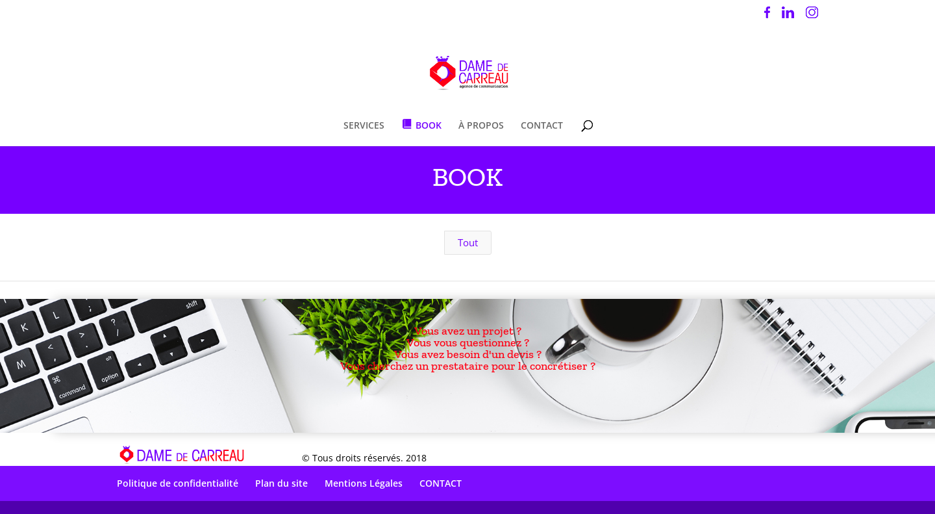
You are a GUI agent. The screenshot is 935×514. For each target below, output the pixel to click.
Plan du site (281, 483)
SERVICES (363, 126)
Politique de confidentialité (177, 483)
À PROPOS (481, 126)
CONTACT (542, 126)
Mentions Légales (364, 483)
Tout (468, 242)
